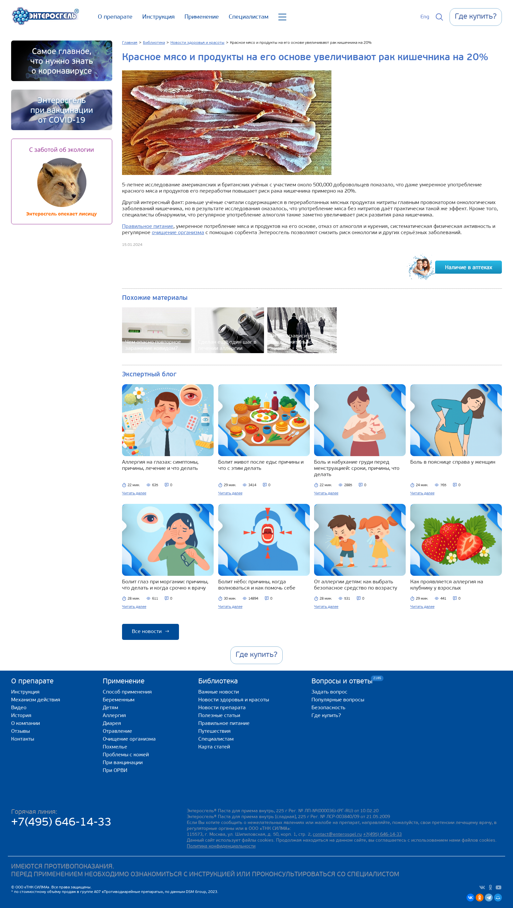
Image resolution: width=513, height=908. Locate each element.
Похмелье (115, 747)
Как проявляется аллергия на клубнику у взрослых (446, 585)
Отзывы (20, 731)
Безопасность (328, 708)
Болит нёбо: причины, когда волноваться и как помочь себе (256, 585)
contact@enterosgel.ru (337, 834)
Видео (19, 708)
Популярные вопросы (337, 700)
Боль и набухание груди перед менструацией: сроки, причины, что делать (356, 468)
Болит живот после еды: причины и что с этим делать (261, 465)
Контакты (22, 739)
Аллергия (114, 715)
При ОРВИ (115, 770)
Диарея (112, 723)
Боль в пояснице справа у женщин (452, 462)
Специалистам (249, 17)
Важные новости (218, 692)
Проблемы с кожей (126, 755)
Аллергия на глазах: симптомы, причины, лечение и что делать (160, 465)
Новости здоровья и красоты (233, 700)
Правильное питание (147, 226)
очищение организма (178, 232)
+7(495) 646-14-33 (61, 823)
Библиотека (218, 681)
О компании (25, 723)
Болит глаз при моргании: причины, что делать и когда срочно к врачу (165, 585)
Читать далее (134, 493)
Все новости (150, 631)
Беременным (118, 700)
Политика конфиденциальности (221, 846)
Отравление (117, 731)
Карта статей (214, 747)
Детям (110, 708)
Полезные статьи (219, 715)
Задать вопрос (329, 692)
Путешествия (214, 731)
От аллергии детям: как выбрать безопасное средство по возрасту (355, 585)
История (21, 715)
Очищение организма (129, 739)
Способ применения (127, 692)
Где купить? (326, 715)
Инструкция (158, 17)
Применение (202, 17)
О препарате (115, 17)
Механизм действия (35, 700)
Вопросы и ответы (342, 681)
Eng (424, 17)
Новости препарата (222, 708)
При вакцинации (123, 762)
